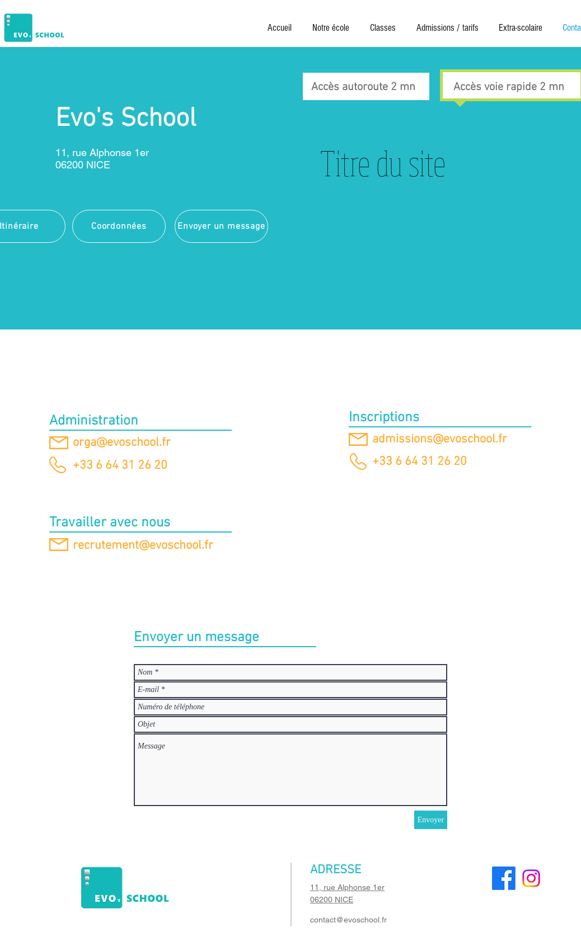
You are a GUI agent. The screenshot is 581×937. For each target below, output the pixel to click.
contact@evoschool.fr (348, 919)
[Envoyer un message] (221, 226)
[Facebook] (504, 878)
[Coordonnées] (119, 226)
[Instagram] (531, 878)
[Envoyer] (430, 820)
